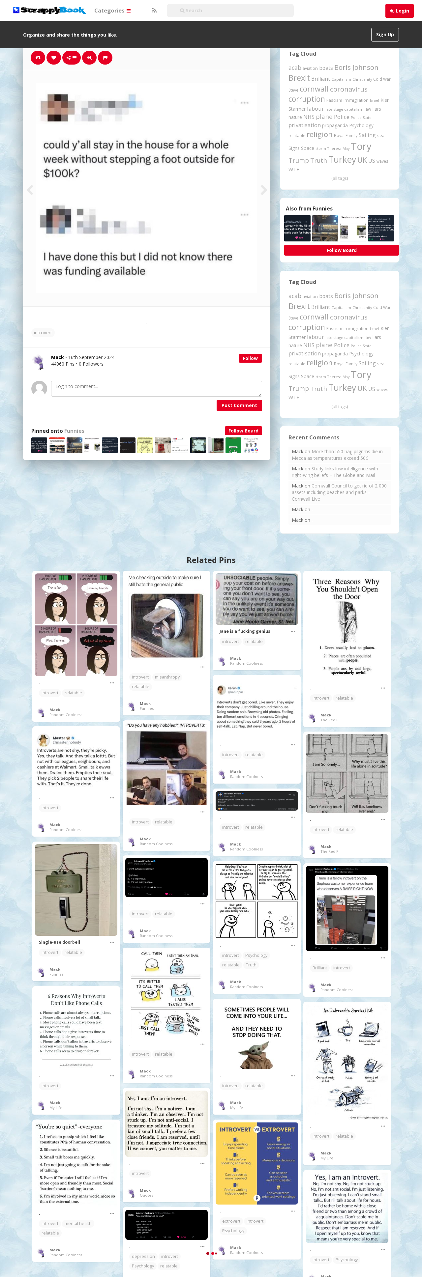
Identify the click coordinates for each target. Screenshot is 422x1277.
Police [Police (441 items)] (341, 117)
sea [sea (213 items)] (380, 135)
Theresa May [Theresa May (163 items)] (338, 148)
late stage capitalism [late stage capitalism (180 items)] (344, 109)
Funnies (74, 431)
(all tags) (339, 178)
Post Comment (239, 405)
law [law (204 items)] (368, 109)
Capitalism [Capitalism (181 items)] (341, 79)
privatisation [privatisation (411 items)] (304, 125)
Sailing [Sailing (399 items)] (367, 135)
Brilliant (320, 968)
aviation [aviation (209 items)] (310, 68)
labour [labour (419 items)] (315, 108)
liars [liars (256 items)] (377, 109)
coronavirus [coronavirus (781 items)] (349, 89)
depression (143, 1256)
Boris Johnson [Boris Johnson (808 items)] (356, 67)
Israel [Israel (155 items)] (374, 100)
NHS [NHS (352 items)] (309, 117)
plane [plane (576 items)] (324, 116)
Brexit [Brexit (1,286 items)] (299, 77)
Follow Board (243, 431)
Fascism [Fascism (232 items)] (334, 100)
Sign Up (385, 34)
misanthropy (167, 677)
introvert (43, 332)
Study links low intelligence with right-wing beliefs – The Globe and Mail (335, 471)
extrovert (231, 1221)
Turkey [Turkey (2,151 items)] (342, 159)
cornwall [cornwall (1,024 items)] (314, 89)
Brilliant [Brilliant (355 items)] (320, 78)
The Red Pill (331, 719)
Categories (112, 10)
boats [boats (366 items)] (326, 67)
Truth (251, 965)
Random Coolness (65, 714)
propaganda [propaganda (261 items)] (335, 125)
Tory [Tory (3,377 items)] (361, 146)
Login (402, 11)
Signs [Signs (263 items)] (294, 148)
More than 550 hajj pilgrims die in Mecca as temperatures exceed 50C (337, 454)
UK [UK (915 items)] (362, 160)
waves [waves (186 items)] (382, 161)
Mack (54, 709)
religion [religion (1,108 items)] (320, 134)
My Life (55, 1107)
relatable (73, 693)
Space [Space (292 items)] (307, 148)
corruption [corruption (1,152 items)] (306, 99)
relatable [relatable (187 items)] (296, 135)
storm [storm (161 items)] (321, 148)
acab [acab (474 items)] (294, 67)
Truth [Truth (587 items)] (318, 160)
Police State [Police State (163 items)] (361, 117)
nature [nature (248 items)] (295, 117)
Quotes (146, 1195)
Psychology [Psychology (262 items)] (361, 125)
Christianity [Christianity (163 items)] (362, 79)
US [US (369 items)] (371, 160)
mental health (78, 1223)
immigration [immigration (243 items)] (356, 100)
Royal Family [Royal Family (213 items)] (345, 135)
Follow (250, 358)
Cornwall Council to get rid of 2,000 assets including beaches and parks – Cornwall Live (339, 492)
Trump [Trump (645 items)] (298, 160)
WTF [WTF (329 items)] (293, 169)
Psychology (256, 955)
